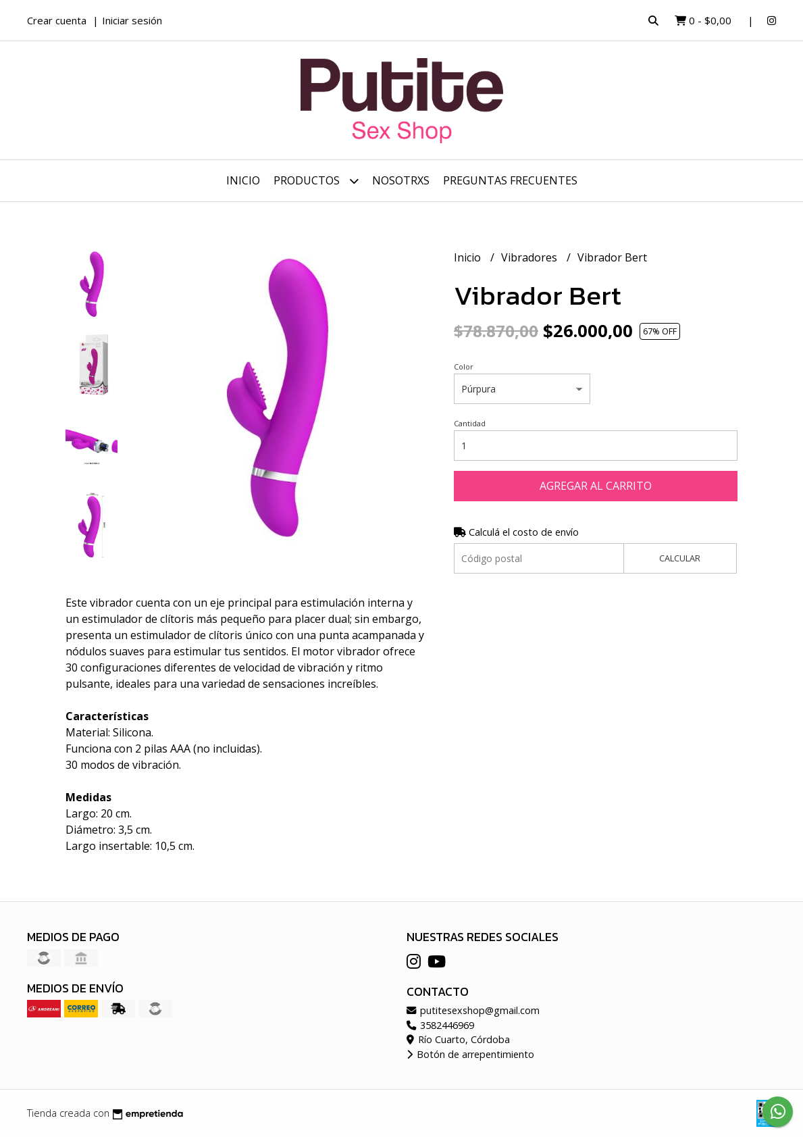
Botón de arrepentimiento (470, 1054)
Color (463, 366)
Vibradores (530, 257)
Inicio (243, 180)
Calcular (679, 558)
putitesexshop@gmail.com (473, 1010)
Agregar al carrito (596, 485)
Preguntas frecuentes (510, 180)
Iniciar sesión (132, 20)
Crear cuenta (56, 20)
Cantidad (470, 423)
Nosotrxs (401, 180)
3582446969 (440, 1025)
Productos (316, 180)
